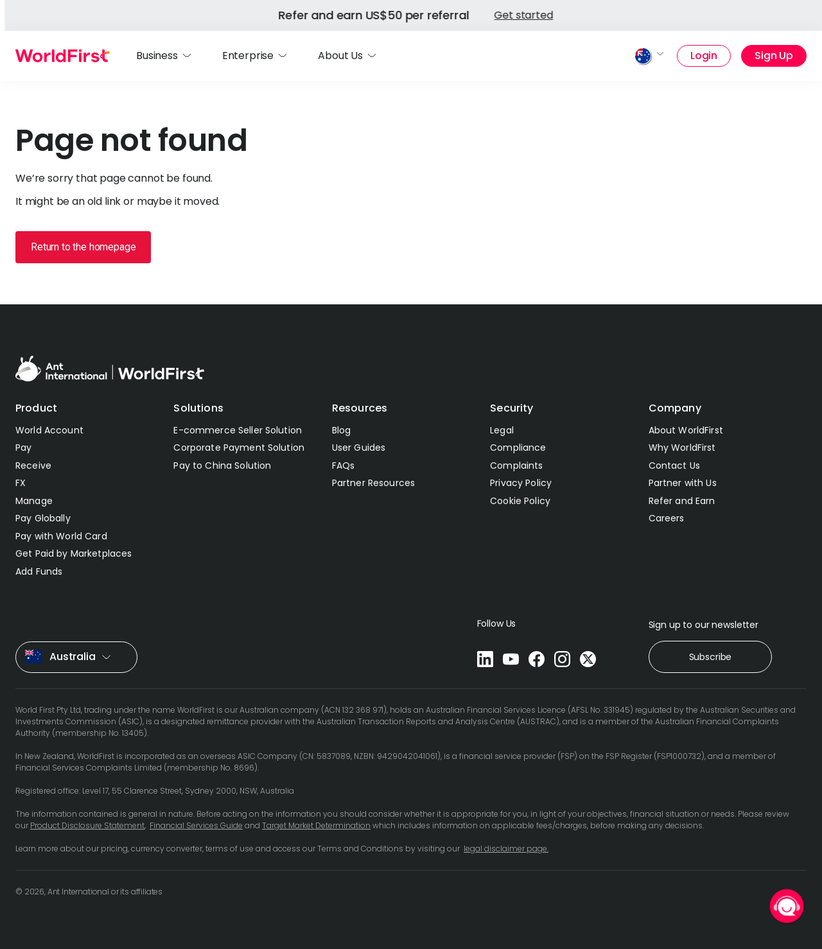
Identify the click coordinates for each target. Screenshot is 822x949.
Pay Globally (43, 518)
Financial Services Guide (196, 825)
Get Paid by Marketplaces (73, 553)
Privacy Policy (521, 482)
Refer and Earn (682, 500)
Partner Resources (373, 482)
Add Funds (38, 571)
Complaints (516, 465)
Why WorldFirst (682, 447)
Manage (34, 500)
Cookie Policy (520, 500)
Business (157, 55)
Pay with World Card (61, 536)
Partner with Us (683, 482)
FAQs (343, 465)
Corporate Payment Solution (238, 447)
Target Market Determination (316, 825)
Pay (23, 447)
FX (20, 482)
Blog (341, 430)
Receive (33, 465)
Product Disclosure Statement (87, 825)
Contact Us (674, 465)
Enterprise (248, 55)
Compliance (518, 447)
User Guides (359, 447)
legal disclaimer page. (506, 848)
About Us (340, 55)
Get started (220, 15)
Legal (502, 430)
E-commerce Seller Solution (237, 430)
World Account (49, 430)
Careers (667, 518)
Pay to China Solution (222, 465)
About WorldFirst (686, 430)
